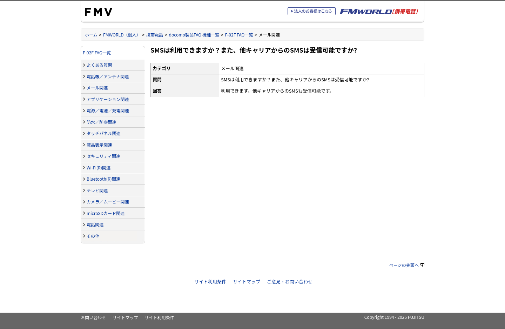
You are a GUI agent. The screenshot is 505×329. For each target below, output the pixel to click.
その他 (93, 236)
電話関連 (95, 224)
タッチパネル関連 (104, 133)
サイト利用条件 (210, 281)
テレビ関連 (97, 190)
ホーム (91, 35)
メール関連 (97, 87)
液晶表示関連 (99, 145)
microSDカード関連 (105, 213)
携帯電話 (154, 35)
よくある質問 (99, 65)
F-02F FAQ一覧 (239, 35)
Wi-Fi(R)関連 (98, 167)
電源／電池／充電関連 (108, 110)
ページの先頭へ (406, 265)
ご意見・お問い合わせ (289, 281)
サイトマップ (246, 281)
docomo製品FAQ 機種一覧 (194, 35)
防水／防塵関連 (101, 122)
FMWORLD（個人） (122, 35)
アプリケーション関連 (108, 99)
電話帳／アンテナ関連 (108, 76)
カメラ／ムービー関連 (108, 201)
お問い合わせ (93, 317)
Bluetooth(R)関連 (103, 179)
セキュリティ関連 (103, 156)
